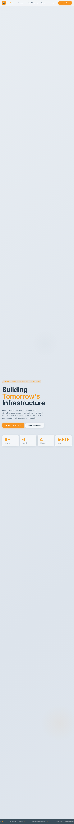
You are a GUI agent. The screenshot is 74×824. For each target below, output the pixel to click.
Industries (20, 3)
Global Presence (33, 3)
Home (12, 3)
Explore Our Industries (13, 425)
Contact (52, 3)
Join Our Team (65, 3)
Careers (43, 3)
